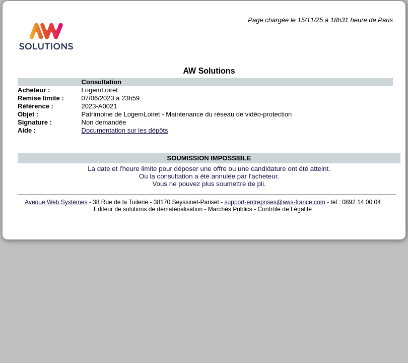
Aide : (27, 130)
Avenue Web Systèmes (56, 202)
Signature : (35, 122)
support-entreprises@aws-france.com (275, 202)
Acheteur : (34, 90)
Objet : (28, 114)
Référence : (35, 106)
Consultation (101, 82)
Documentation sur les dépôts (125, 130)
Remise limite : (41, 98)
